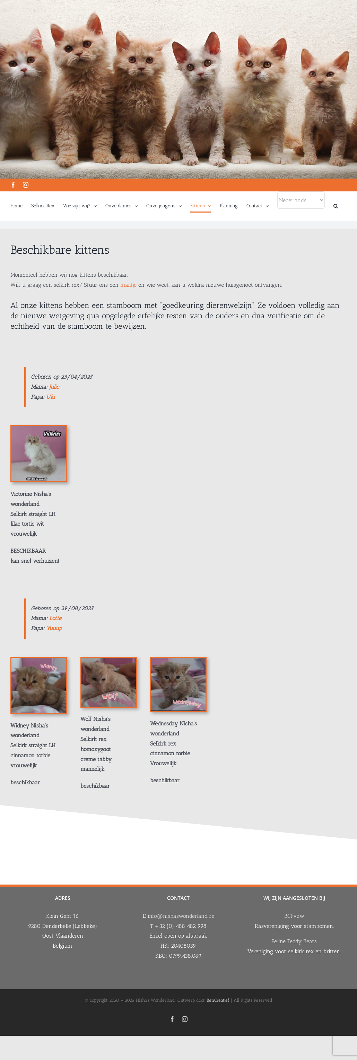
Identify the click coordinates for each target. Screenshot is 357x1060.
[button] (335, 206)
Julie (54, 387)
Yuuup (54, 628)
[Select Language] (301, 200)
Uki (51, 397)
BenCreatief (218, 1000)
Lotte (55, 618)
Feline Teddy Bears (294, 941)
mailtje (128, 285)
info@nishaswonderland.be (181, 916)
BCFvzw (294, 916)
